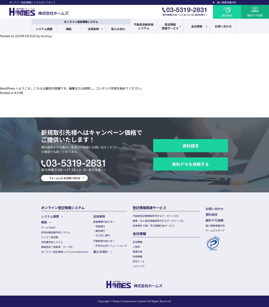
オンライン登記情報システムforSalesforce (64, 252)
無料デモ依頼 (214, 220)
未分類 (18, 92)
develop (46, 36)
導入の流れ (118, 29)
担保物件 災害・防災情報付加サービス (153, 225)
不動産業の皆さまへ (104, 241)
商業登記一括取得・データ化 (57, 247)
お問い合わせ (214, 208)
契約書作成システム (52, 242)
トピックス (139, 266)
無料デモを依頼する (190, 164)
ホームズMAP (48, 227)
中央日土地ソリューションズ (111, 245)
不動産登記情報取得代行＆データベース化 (156, 216)
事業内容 (137, 251)
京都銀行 (100, 226)
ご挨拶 (136, 246)
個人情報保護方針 (226, 2)
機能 (69, 29)
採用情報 (137, 256)
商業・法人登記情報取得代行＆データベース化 (158, 220)
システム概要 (44, 29)
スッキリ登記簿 (49, 237)
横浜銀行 (100, 231)
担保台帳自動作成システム (55, 232)
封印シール (139, 261)
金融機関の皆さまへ (104, 221)
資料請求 (190, 146)
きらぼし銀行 (102, 235)
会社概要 (137, 242)
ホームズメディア (215, 230)
